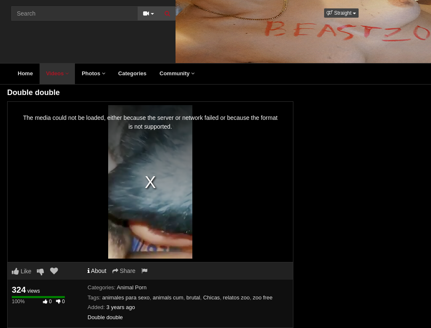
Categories (132, 73)
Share (124, 270)
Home (25, 73)
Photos (93, 73)
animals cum (168, 297)
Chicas (211, 297)
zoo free (262, 297)
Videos (57, 73)
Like (22, 271)
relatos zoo (236, 297)
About (97, 270)
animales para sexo (126, 297)
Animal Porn (131, 287)
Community (177, 73)
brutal (193, 297)
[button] (341, 13)
